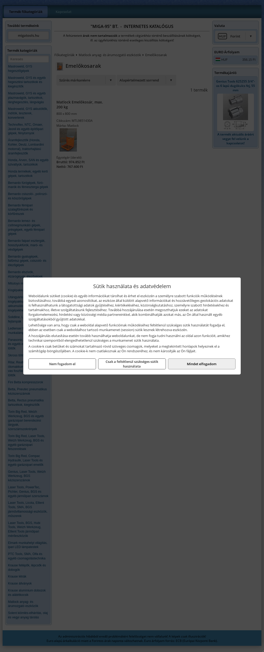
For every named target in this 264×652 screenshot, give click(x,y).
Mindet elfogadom (201, 364)
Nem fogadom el (62, 364)
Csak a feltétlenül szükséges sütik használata (132, 364)
